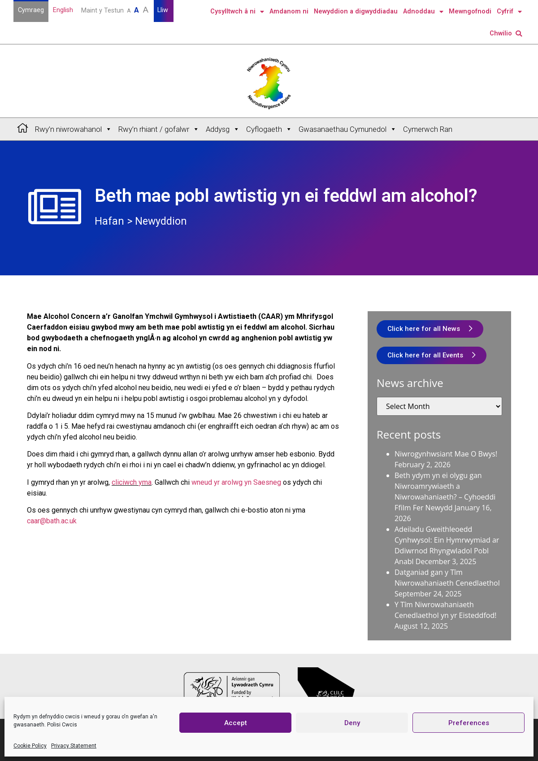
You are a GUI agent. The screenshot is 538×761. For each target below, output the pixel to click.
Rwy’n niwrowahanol (73, 129)
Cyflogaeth (269, 129)
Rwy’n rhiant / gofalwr (159, 129)
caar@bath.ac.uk (52, 521)
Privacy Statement (73, 746)
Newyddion (161, 221)
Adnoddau (423, 11)
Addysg (223, 129)
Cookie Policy (30, 746)
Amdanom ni (288, 11)
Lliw (163, 10)
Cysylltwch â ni (237, 11)
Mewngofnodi (470, 11)
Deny (352, 723)
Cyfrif (509, 11)
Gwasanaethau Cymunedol (348, 129)
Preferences (468, 723)
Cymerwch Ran (427, 129)
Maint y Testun (115, 9)
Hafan (109, 221)
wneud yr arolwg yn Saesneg (236, 482)
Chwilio (506, 33)
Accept (235, 723)
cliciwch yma (132, 482)
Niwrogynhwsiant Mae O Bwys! (446, 454)
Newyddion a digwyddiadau (356, 11)
